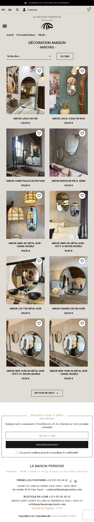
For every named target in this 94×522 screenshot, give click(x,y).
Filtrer (64, 56)
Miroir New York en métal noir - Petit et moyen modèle (25, 372)
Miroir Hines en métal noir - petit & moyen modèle (68, 245)
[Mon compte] (30, 10)
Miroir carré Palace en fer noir (25, 180)
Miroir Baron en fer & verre (68, 180)
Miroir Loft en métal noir (25, 308)
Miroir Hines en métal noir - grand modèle (25, 245)
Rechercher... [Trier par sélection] (29, 56)
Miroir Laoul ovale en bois (68, 118)
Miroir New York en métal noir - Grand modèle (68, 372)
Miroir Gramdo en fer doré (68, 308)
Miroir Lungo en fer (25, 118)
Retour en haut (47, 393)
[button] (17, 9)
